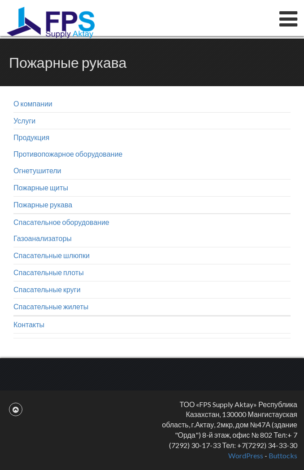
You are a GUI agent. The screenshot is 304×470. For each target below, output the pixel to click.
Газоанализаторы (42, 238)
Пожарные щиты (40, 187)
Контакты (28, 324)
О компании (32, 103)
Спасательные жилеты (50, 306)
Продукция (31, 137)
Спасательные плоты (48, 272)
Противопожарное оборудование (67, 153)
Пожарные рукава (42, 204)
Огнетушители (37, 170)
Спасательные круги (47, 289)
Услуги (24, 120)
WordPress (245, 455)
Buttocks (283, 455)
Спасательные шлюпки (51, 255)
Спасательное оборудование (61, 222)
